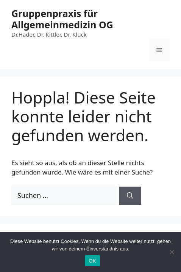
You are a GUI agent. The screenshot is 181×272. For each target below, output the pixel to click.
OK (92, 261)
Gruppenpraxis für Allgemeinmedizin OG (62, 19)
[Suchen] (130, 196)
